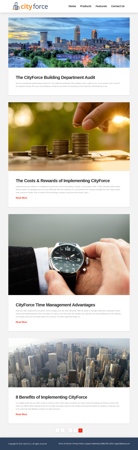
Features (101, 6)
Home (72, 6)
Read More (21, 198)
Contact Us (118, 6)
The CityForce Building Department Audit (55, 77)
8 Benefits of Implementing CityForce (51, 397)
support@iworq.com (122, 444)
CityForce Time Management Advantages (55, 304)
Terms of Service (65, 444)
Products (85, 6)
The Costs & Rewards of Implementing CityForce (63, 180)
